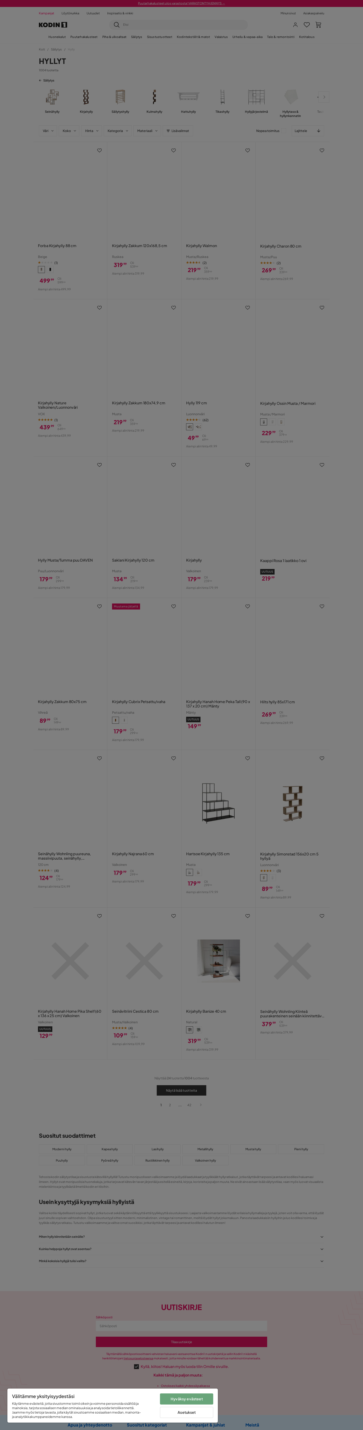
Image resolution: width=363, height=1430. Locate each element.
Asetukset (187, 1412)
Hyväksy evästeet (187, 1398)
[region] (112, 1406)
